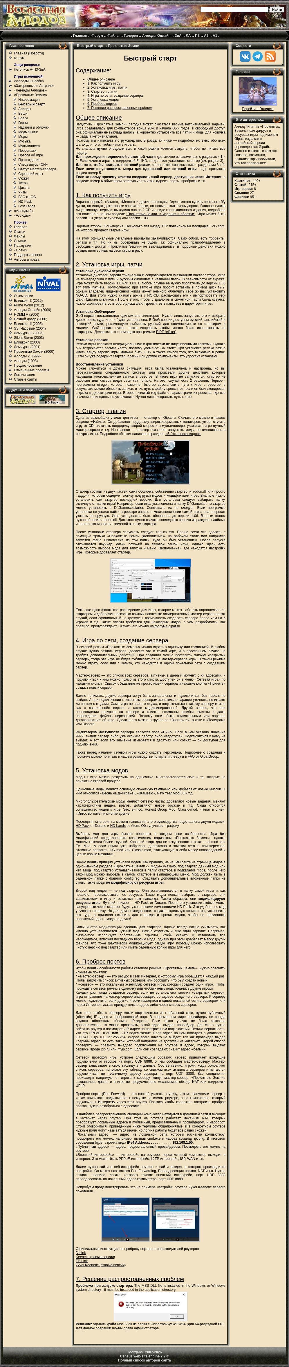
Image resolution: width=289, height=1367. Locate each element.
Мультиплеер (29, 146)
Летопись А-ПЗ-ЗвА (29, 69)
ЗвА (178, 36)
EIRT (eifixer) (166, 332)
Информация (28, 100)
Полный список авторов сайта (144, 1360)
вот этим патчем (90, 287)
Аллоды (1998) (26, 361)
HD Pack (25, 202)
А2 (206, 36)
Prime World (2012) (29, 305)
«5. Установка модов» (183, 434)
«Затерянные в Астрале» (34, 86)
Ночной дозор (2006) (30, 319)
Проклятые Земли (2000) (34, 352)
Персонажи (27, 151)
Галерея (131, 36)
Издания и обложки (33, 127)
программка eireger (92, 385)
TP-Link (82, 1261)
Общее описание (101, 79)
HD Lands (118, 826)
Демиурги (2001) (27, 347)
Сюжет (23, 178)
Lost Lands (26, 206)
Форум (97, 36)
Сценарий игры (30, 174)
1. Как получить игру (103, 83)
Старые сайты (25, 379)
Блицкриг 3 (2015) (28, 301)
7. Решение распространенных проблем (119, 108)
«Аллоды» (22, 215)
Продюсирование (28, 365)
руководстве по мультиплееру (157, 756)
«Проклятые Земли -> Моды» (137, 866)
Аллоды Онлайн (156, 36)
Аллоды (24, 109)
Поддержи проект (28, 255)
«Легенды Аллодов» (30, 90)
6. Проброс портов (102, 104)
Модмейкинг (28, 132)
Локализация (24, 375)
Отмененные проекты (31, 370)
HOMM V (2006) (26, 314)
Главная (80, 36)
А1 (215, 36)
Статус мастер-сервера (37, 169)
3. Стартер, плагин (102, 91)
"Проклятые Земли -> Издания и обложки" (160, 214)
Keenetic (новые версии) (95, 1257)
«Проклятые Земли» (30, 95)
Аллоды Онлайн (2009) (32, 310)
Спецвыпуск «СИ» (33, 164)
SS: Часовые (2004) (30, 328)
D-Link (81, 1253)
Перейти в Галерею (257, 109)
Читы (22, 192)
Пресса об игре (30, 155)
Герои (23, 123)
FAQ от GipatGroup (203, 756)
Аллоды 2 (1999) (27, 356)
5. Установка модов (103, 100)
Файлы (113, 36)
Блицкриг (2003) (27, 342)
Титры (23, 183)
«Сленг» (21, 250)
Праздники (22, 246)
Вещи (22, 114)
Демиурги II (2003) (28, 333)
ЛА (188, 36)
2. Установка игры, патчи (107, 87)
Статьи (19, 232)
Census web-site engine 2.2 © (144, 1356)
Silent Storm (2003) (29, 338)
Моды (23, 137)
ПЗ (197, 36)
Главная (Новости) (29, 53)
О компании (23, 296)
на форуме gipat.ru (165, 626)
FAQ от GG (27, 197)
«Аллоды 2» (24, 211)
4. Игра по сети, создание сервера (115, 96)
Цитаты (24, 188)
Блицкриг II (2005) (28, 324)
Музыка (24, 141)
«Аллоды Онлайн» (29, 81)
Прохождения (29, 160)
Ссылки (20, 241)
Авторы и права (26, 259)
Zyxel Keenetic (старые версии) (101, 1265)
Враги (23, 118)
